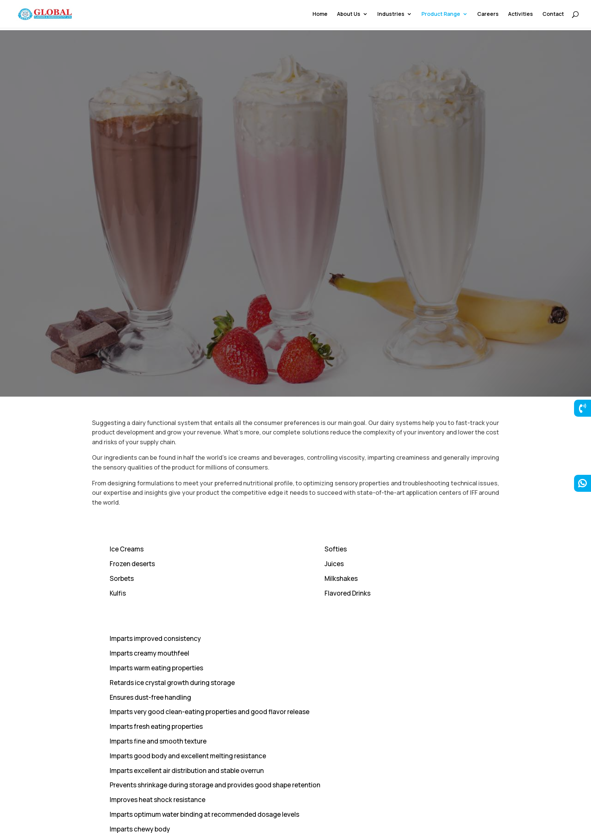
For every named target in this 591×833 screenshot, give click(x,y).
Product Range (440, 14)
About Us (348, 14)
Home (320, 14)
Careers (488, 14)
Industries (390, 14)
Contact (553, 14)
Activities (520, 14)
